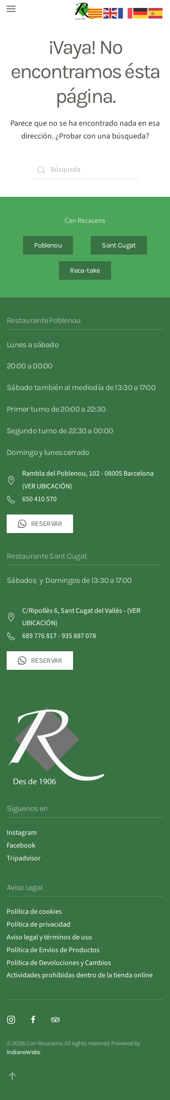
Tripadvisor (24, 858)
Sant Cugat (119, 245)
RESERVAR (40, 523)
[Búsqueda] (85, 170)
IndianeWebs (23, 1052)
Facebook (21, 845)
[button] (11, 9)
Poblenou (48, 245)
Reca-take (85, 270)
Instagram (22, 832)
